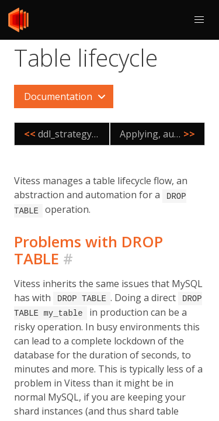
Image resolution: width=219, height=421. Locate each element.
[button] (199, 20)
